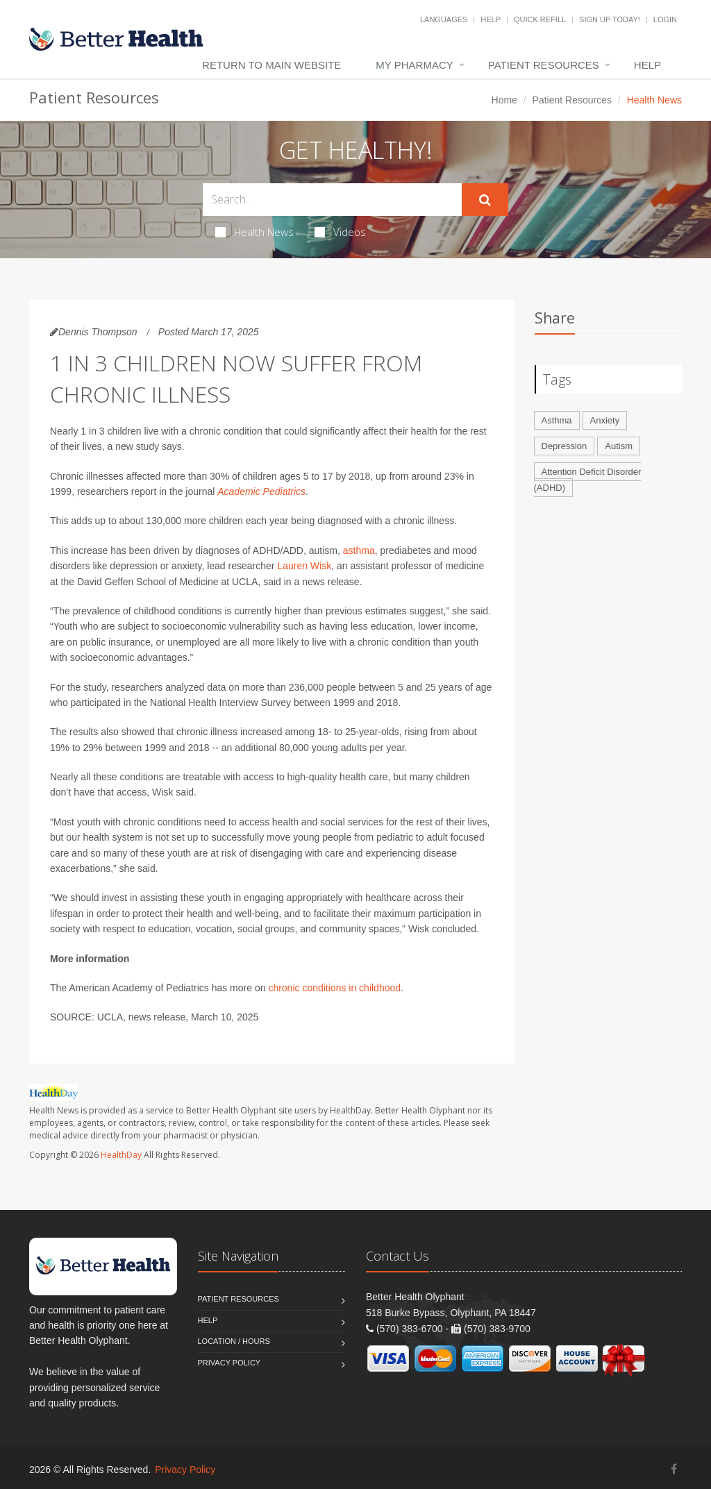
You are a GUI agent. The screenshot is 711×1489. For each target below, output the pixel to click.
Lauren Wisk (304, 565)
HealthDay (121, 1155)
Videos (340, 232)
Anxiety (605, 420)
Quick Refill (540, 19)
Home (504, 100)
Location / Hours (234, 1341)
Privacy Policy (229, 1362)
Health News (254, 232)
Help (490, 19)
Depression (564, 446)
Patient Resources (543, 65)
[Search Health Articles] (332, 199)
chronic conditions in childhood (334, 987)
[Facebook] (674, 1469)
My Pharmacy (414, 65)
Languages (443, 19)
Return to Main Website (271, 65)
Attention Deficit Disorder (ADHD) (588, 479)
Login (665, 19)
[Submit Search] (485, 200)
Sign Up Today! (609, 19)
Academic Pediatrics (261, 491)
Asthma (557, 420)
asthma (359, 550)
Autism (619, 446)
